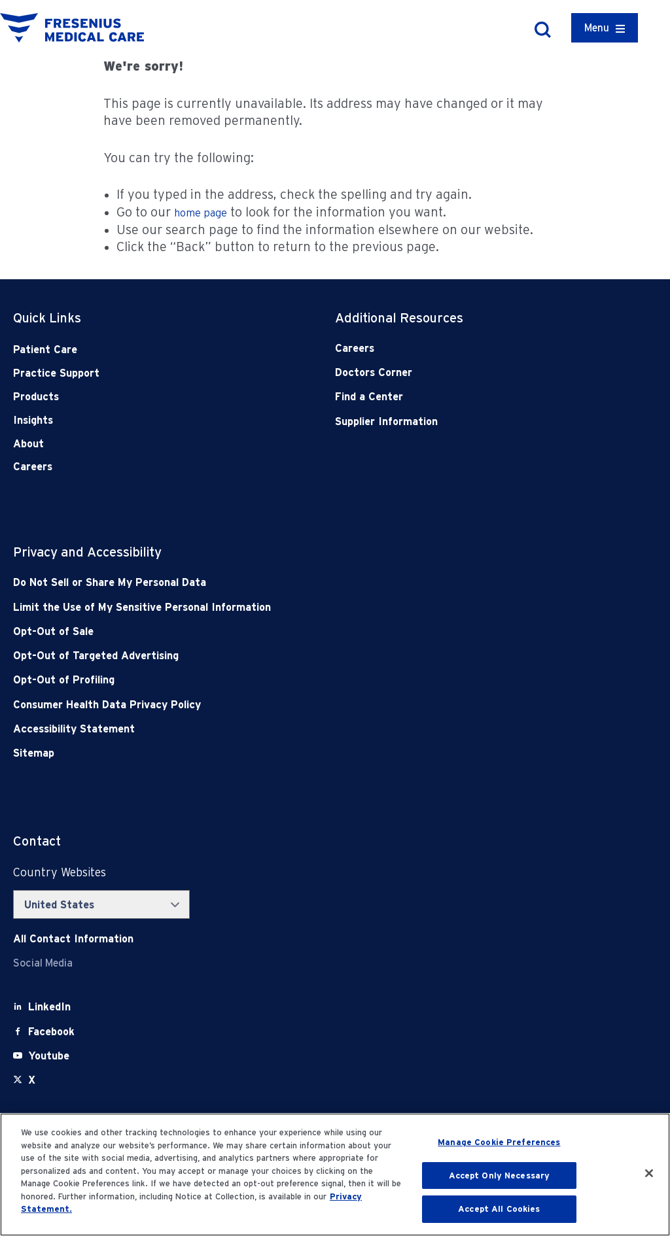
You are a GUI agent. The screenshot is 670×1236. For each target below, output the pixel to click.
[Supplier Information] (464, 421)
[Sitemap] (270, 753)
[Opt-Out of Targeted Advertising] (270, 655)
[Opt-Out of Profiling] (270, 680)
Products (36, 396)
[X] (31, 1080)
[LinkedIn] (49, 1007)
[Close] (649, 1173)
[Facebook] (51, 1032)
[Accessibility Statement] (270, 729)
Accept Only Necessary (499, 1175)
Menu (596, 28)
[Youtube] (48, 1056)
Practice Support (56, 373)
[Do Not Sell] (270, 582)
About (28, 444)
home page (200, 213)
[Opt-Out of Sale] (270, 631)
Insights (33, 420)
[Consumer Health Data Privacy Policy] (270, 705)
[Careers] (464, 348)
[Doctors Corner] (464, 372)
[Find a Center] (464, 396)
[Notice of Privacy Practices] (270, 607)
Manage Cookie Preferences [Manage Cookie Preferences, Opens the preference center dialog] (499, 1142)
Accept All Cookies (499, 1209)
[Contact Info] (73, 939)
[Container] (604, 28)
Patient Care (45, 349)
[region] (335, 1174)
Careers (32, 466)
